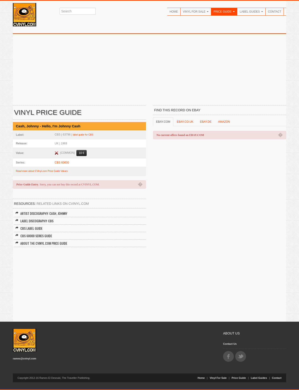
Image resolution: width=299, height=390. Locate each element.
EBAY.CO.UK (185, 121)
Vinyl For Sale (196, 11)
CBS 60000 (62, 162)
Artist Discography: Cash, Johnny (41, 213)
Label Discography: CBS (34, 220)
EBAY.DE (206, 121)
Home (174, 11)
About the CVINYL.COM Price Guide (41, 243)
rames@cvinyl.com (24, 358)
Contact (274, 11)
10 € (81, 153)
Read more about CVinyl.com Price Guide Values (42, 171)
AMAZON (224, 121)
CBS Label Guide (29, 228)
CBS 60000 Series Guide (33, 235)
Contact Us (230, 343)
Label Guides (251, 11)
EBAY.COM (163, 121)
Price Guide (224, 11)
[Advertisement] (149, 69)
